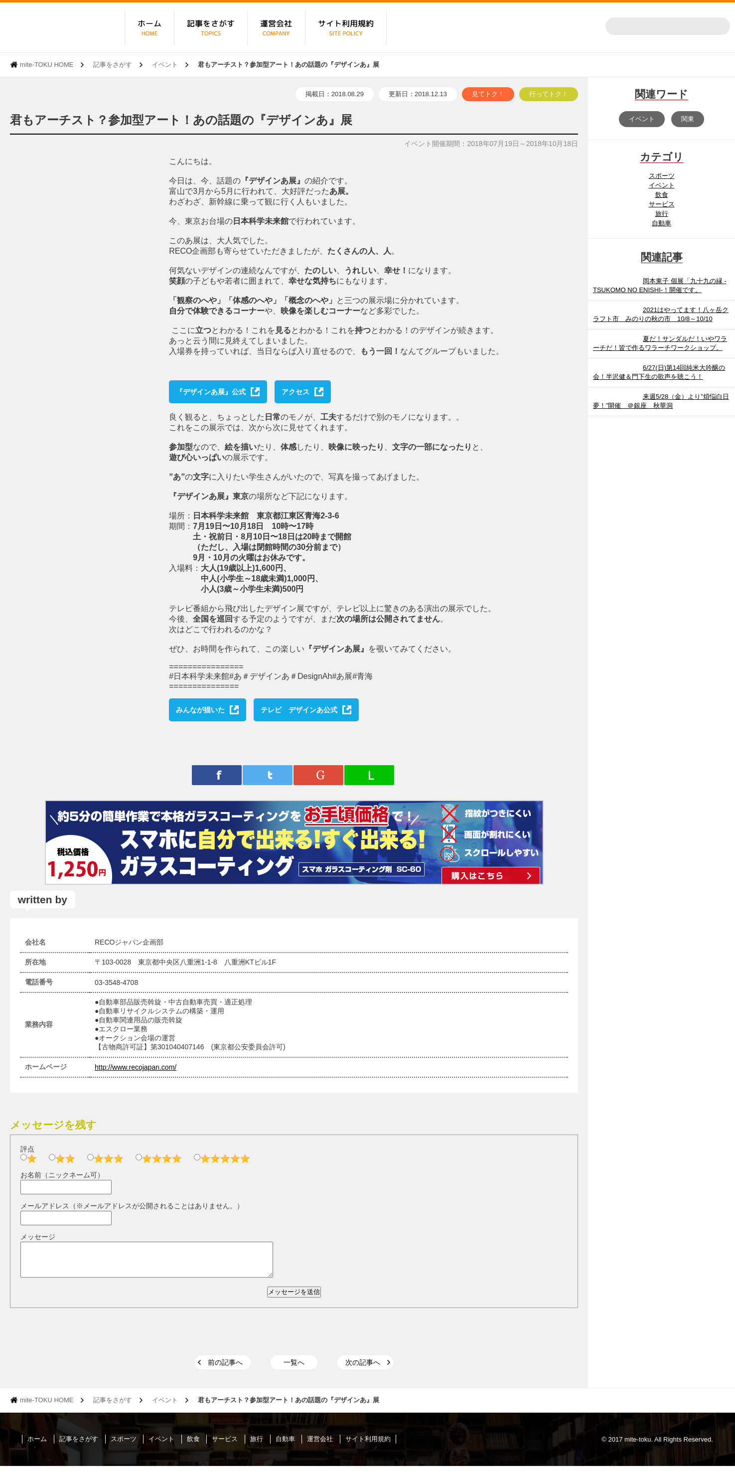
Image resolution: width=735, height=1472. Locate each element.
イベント (165, 64)
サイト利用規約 (368, 1445)
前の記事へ (225, 1368)
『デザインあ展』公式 (211, 392)
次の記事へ (362, 1368)
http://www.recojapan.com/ (135, 1067)
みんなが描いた (200, 710)
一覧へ (294, 1368)
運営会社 (320, 1445)
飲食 (661, 194)
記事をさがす (112, 64)
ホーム (37, 1445)
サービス (662, 204)
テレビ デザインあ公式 (299, 710)
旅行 (661, 213)
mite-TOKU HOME (46, 64)
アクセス (295, 392)
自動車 (661, 223)
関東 (687, 119)
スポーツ (662, 175)
